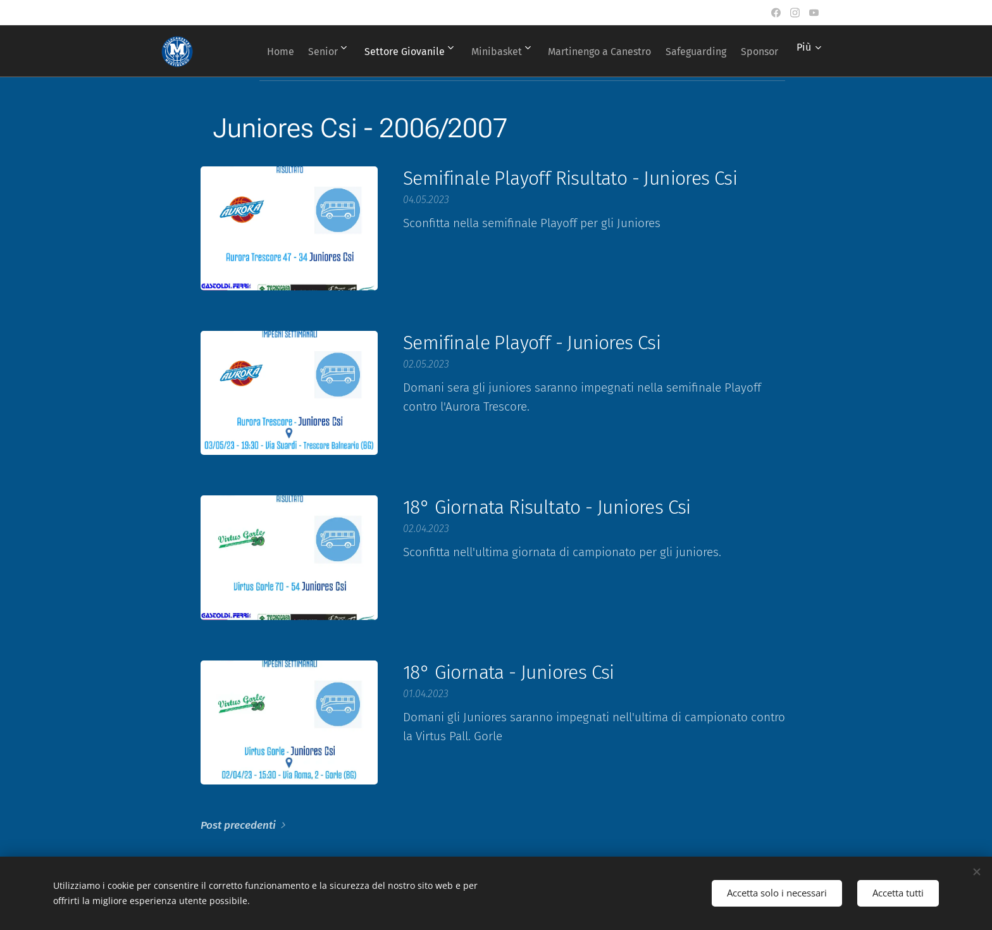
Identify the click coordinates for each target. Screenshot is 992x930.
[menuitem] (295, 51)
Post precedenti (238, 825)
